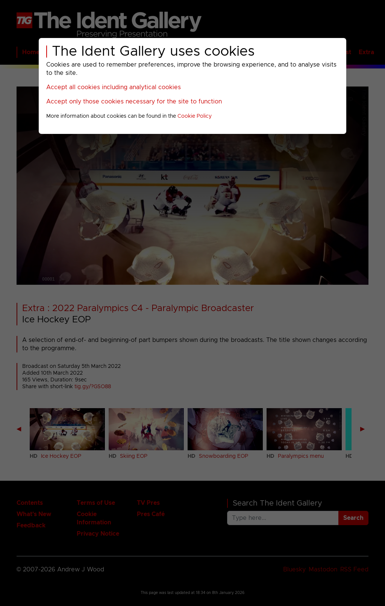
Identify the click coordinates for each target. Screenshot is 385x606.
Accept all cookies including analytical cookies (113, 87)
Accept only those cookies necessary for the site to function (134, 102)
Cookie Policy (194, 116)
